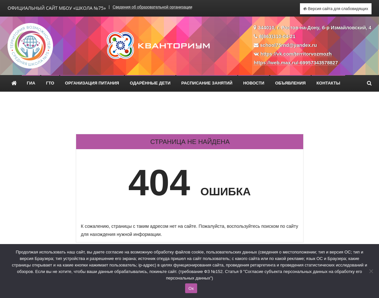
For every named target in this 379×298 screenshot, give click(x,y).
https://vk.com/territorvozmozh (296, 54)
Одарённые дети (150, 83)
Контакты (328, 83)
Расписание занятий (206, 83)
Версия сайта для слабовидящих (335, 8)
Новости (253, 83)
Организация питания (92, 83)
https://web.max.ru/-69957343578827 (296, 62)
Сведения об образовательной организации (152, 7)
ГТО (50, 83)
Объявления (290, 83)
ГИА (31, 83)
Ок (191, 288)
